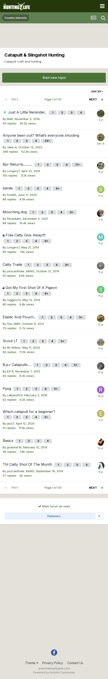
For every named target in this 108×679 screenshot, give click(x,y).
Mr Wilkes (13, 347)
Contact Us (75, 663)
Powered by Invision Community (54, 672)
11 (77, 164)
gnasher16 (14, 447)
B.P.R (10, 371)
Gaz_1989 (13, 323)
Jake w (12, 147)
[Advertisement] (54, 37)
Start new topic (54, 77)
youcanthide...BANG (20, 271)
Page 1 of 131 (54, 99)
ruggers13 (14, 300)
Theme (31, 663)
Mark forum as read (54, 506)
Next (93, 99)
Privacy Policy (52, 663)
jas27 (10, 423)
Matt (10, 119)
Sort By (97, 91)
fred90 (11, 195)
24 (47, 140)
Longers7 (13, 171)
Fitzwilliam (14, 218)
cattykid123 (14, 395)
